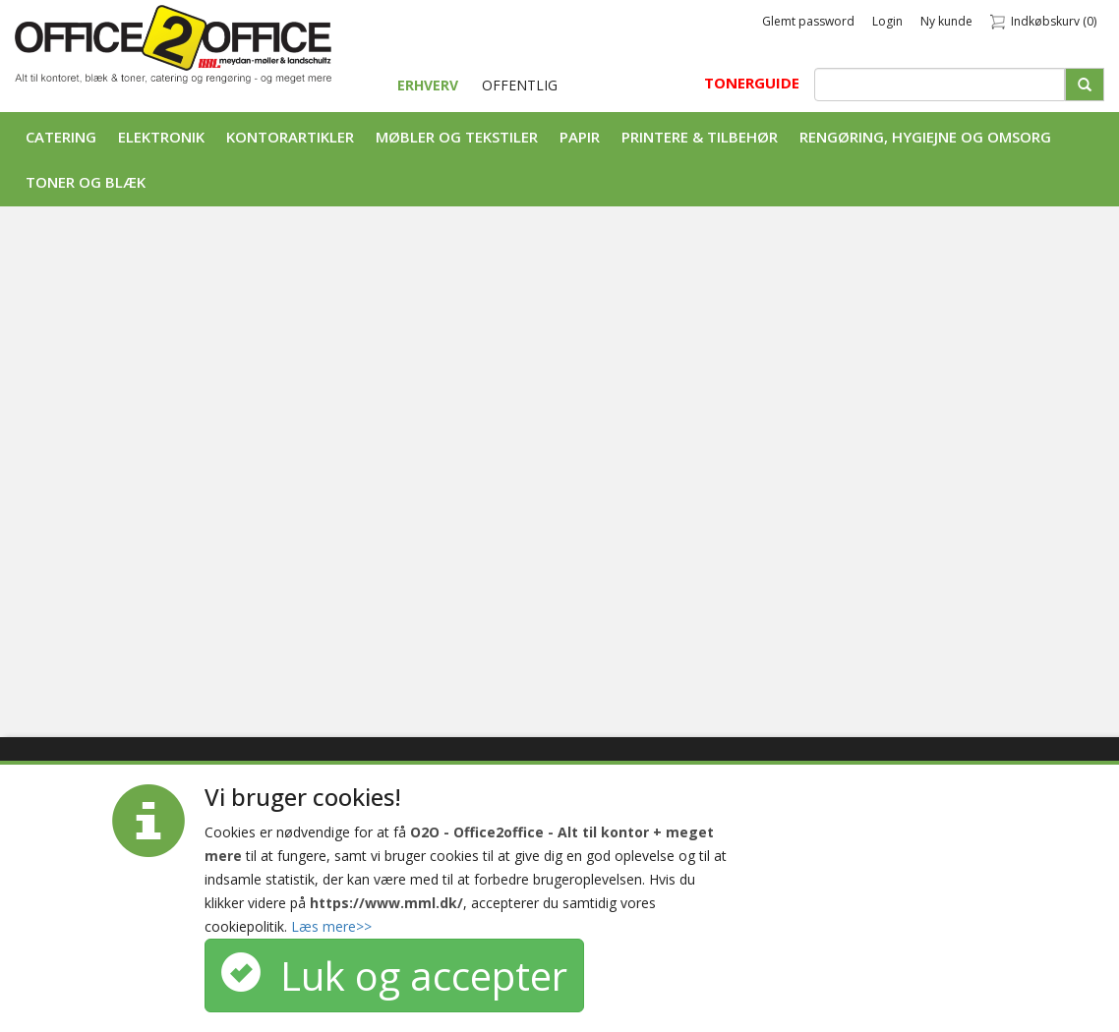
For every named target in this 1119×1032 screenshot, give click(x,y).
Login (887, 21)
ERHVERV (429, 85)
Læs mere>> (331, 926)
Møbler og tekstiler (457, 136)
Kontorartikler (290, 136)
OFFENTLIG (520, 85)
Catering (61, 136)
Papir (580, 136)
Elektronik (161, 136)
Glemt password (808, 21)
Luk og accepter (394, 975)
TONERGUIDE (751, 82)
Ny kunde (946, 21)
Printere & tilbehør (699, 136)
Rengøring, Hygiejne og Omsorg (925, 136)
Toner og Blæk (86, 182)
